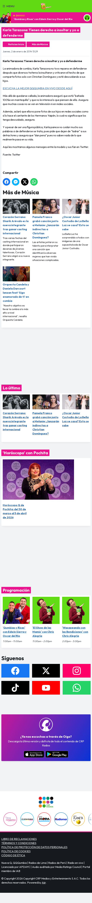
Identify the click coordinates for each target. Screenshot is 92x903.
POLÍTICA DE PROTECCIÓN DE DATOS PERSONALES (34, 847)
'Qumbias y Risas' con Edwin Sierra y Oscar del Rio (43, 19)
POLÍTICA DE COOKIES (16, 851)
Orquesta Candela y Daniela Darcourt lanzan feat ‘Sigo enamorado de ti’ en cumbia (16, 284)
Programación (16, 590)
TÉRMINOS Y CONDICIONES (18, 843)
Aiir (44, 882)
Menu (8, 6)
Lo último (11, 387)
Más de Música (40, 44)
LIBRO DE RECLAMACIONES (19, 839)
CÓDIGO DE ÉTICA (13, 855)
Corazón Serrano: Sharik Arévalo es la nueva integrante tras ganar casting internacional (16, 217)
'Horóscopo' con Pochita (25, 452)
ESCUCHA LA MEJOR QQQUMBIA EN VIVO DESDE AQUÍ (37, 88)
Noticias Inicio (16, 44)
